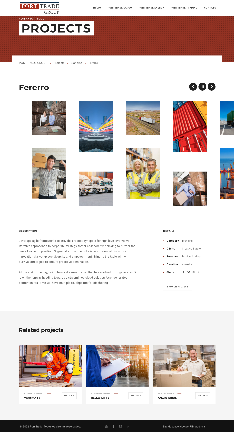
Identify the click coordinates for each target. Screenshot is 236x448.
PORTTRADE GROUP (33, 78)
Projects (59, 78)
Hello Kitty (100, 413)
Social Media (166, 409)
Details (69, 411)
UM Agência (197, 442)
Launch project (177, 302)
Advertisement (34, 409)
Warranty (32, 413)
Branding (76, 78)
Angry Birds (167, 413)
